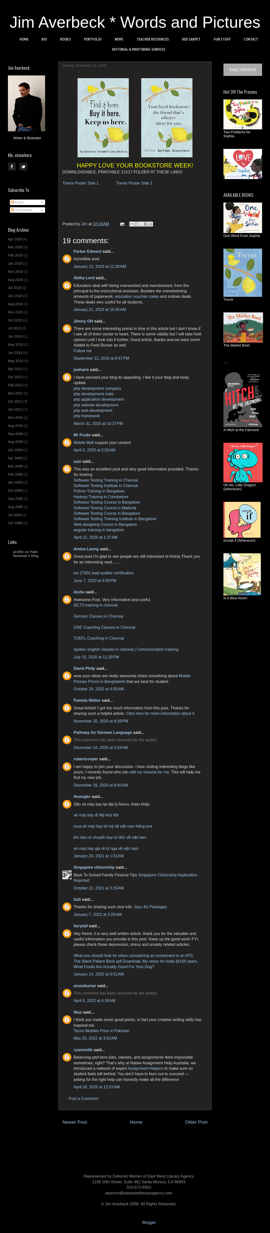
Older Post (196, 1122)
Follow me (83, 351)
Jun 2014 (15, 353)
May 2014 (15, 361)
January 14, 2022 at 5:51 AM (99, 974)
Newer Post (74, 1122)
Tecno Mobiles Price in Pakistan (102, 1031)
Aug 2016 (15, 304)
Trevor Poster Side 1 (81, 183)
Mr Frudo (82, 435)
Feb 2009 (15, 474)
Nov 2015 (15, 312)
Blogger (149, 1222)
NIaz (78, 1012)
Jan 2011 (15, 409)
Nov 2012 (15, 393)
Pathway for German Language (103, 732)
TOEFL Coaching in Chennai (99, 638)
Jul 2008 (14, 515)
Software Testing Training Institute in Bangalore (115, 519)
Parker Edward (87, 251)
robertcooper (86, 759)
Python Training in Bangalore (99, 491)
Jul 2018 (14, 288)
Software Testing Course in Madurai (105, 508)
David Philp (84, 668)
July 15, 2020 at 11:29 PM (96, 657)
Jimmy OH (83, 321)
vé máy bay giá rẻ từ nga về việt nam (106, 848)
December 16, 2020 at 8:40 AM (101, 785)
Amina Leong (86, 549)
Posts (17, 202)
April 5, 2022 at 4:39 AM (94, 1001)
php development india (93, 394)
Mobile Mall (84, 443)
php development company (97, 388)
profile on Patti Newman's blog (25, 554)
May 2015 (15, 345)
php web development (93, 410)
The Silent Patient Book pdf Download (107, 961)
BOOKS (65, 39)
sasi (77, 461)
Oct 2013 (15, 377)
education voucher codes (137, 296)
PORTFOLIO (92, 39)
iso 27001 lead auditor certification (104, 573)
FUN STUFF (222, 39)
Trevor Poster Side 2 (134, 183)
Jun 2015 (15, 336)
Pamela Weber (87, 700)
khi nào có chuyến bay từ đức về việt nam (110, 837)
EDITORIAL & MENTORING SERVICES (138, 49)
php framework (87, 416)
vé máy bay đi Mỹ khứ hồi (96, 815)
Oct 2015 (15, 320)
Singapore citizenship (94, 867)
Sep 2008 (15, 499)
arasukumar (85, 986)
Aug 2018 (15, 280)
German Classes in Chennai (98, 616)
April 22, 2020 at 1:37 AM (95, 537)
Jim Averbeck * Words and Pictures (135, 22)
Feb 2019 (15, 255)
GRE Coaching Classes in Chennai (104, 627)
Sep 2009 (15, 434)
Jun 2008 (15, 523)
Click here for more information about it (160, 713)
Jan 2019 (15, 263)
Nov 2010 (15, 417)
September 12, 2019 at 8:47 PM (101, 358)
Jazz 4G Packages (150, 907)
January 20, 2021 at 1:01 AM (99, 856)
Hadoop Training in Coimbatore (101, 497)
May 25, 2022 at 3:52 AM (95, 1038)
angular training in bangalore (99, 530)
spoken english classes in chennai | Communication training (126, 649)
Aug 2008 (15, 507)
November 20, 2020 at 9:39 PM (101, 721)
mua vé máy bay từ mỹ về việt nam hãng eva (113, 826)
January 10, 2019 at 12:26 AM (100, 266)
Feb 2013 (15, 385)
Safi (77, 899)
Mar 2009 (15, 466)
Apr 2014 (15, 369)
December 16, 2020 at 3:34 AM (101, 747)
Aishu (79, 592)
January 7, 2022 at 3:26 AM (97, 914)
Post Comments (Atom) (147, 1137)
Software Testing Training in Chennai (106, 480)
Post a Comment (83, 1098)
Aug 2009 (15, 442)
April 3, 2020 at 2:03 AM (94, 450)
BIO (44, 39)
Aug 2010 (15, 426)
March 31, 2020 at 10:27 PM (98, 423)
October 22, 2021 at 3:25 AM (99, 888)
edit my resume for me (149, 772)
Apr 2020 (15, 239)
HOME (24, 39)
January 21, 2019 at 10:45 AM (100, 309)
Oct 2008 (15, 490)
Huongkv (82, 796)
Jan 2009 (15, 482)
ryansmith (83, 1050)
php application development (99, 399)
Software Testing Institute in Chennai (106, 486)
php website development (96, 405)
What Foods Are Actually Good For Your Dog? (114, 967)
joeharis (81, 370)
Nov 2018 (15, 272)
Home (136, 1122)
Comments (21, 210)
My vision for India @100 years (169, 961)
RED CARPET (191, 39)
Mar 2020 (15, 247)
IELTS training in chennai (96, 605)
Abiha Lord (84, 278)
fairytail (81, 926)
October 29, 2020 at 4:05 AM (99, 689)
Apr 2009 (15, 458)
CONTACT (251, 39)
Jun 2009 (15, 450)
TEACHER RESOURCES (152, 39)
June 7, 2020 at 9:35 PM (95, 581)
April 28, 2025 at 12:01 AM (97, 1087)
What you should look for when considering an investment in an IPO (133, 956)
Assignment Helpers (145, 1068)
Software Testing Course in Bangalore (107, 502)
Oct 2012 (15, 401)
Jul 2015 (14, 328)
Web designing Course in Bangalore (105, 524)
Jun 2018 (15, 296)
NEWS (119, 39)
